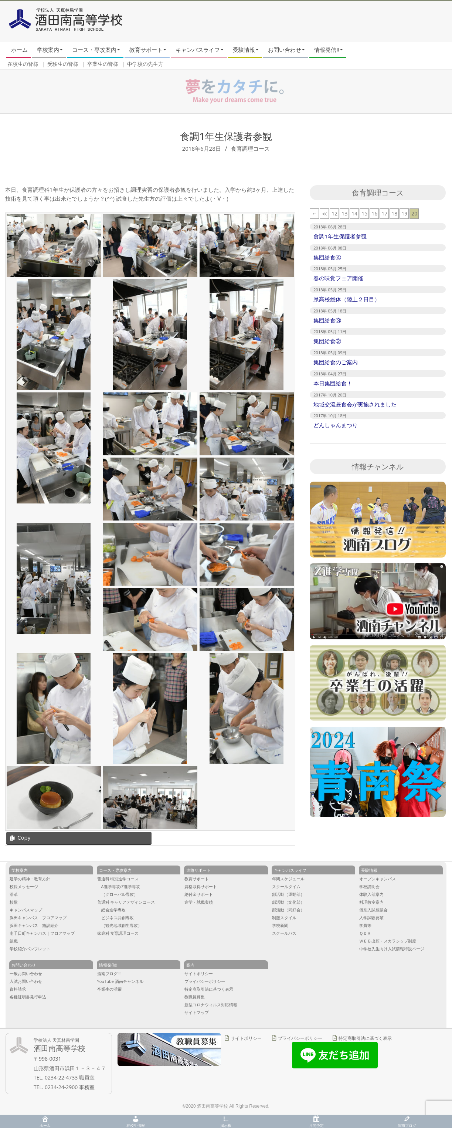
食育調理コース (250, 148)
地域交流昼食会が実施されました (355, 404)
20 (414, 213)
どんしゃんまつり (335, 425)
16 (374, 213)
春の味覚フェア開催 (338, 278)
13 (344, 213)
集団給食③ (327, 320)
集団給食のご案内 (335, 362)
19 (404, 213)
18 (394, 213)
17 (384, 213)
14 (354, 213)
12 (334, 213)
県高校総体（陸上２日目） (346, 299)
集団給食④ (327, 257)
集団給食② (327, 341)
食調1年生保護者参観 (340, 236)
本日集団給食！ (332, 383)
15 (364, 213)
